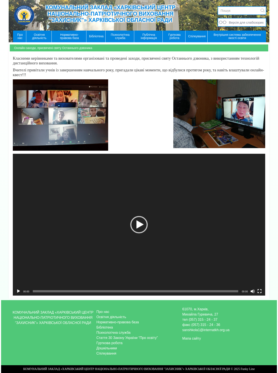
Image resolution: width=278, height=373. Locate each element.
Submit (262, 10)
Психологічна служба (113, 332)
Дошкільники (106, 348)
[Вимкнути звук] (252, 291)
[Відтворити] (18, 291)
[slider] (135, 291)
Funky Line (248, 369)
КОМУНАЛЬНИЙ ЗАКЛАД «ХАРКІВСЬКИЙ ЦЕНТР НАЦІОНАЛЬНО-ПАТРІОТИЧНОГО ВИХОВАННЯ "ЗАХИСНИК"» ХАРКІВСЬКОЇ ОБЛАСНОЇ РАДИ (110, 13)
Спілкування (106, 353)
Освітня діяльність (111, 317)
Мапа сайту (191, 338)
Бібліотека (104, 327)
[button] (139, 224)
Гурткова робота (109, 343)
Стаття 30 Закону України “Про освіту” (127, 338)
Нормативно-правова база (117, 322)
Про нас (102, 312)
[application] (139, 225)
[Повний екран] (259, 291)
